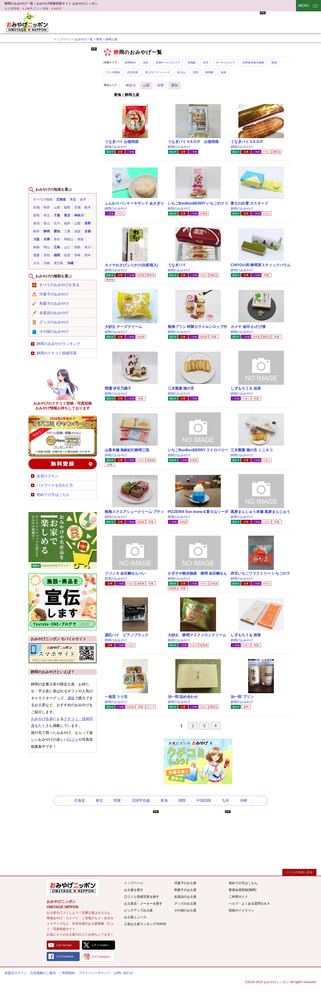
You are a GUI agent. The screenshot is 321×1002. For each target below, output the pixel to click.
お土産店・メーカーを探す (143, 903)
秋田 (46, 207)
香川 (87, 247)
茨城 (77, 207)
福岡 (57, 255)
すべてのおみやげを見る (59, 285)
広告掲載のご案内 (43, 973)
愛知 (174, 85)
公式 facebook (65, 956)
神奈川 (130, 85)
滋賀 (77, 231)
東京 (67, 215)
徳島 (77, 247)
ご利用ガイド (238, 896)
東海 (99, 39)
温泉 (223, 72)
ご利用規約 (67, 973)
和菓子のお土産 (185, 890)
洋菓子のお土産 (185, 883)
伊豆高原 (132, 72)
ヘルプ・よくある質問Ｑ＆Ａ (249, 903)
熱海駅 (192, 62)
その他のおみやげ (54, 331)
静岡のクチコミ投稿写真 (57, 353)
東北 (99, 800)
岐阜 (36, 231)
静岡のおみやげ (116, 147)
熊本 (87, 255)
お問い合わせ (123, 973)
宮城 (36, 207)
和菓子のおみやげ (54, 303)
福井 (67, 223)
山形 (57, 207)
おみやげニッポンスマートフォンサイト (62, 653)
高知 (46, 255)
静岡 (46, 231)
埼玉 (46, 215)
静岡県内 (130, 62)
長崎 (77, 255)
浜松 (145, 62)
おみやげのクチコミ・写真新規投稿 (62, 435)
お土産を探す (133, 890)
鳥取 (80, 239)
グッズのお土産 (185, 903)
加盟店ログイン (16, 973)
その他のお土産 (185, 910)
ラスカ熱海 (113, 72)
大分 (36, 263)
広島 (57, 247)
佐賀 (67, 255)
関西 (182, 800)
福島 (67, 207)
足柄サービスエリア (168, 62)
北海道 (61, 199)
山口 (67, 247)
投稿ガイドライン (241, 910)
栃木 (87, 207)
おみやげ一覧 (84, 39)
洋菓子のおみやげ (54, 294)
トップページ (62, 39)
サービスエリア (225, 62)
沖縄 (70, 263)
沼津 (195, 72)
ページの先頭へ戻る (299, 872)
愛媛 (36, 255)
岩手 (83, 199)
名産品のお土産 (185, 896)
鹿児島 (58, 263)
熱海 (274, 62)
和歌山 (69, 239)
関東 (117, 800)
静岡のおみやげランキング (58, 344)
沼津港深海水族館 (253, 62)
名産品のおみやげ (54, 313)
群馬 (36, 215)
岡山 (46, 247)
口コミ (72, 739)
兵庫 (46, 239)
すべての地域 (42, 199)
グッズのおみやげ (54, 322)
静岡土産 (111, 39)
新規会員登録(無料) (242, 890)
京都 (87, 231)
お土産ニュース (135, 917)
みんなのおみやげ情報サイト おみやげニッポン (73, 887)
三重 (67, 231)
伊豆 (206, 62)
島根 (36, 247)
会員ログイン (48, 476)
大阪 (36, 239)
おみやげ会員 (42, 719)
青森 (73, 199)
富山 (46, 223)
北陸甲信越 (141, 800)
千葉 (57, 215)
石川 (57, 223)
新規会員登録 (62, 464)
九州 (225, 800)
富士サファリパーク (157, 72)
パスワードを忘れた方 (55, 485)
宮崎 (46, 263)
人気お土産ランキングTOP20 (145, 924)
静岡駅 (209, 72)
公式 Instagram (101, 956)
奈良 (57, 239)
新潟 (36, 223)
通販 (71, 698)
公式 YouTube (64, 945)
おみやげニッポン (27, 21)
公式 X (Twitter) (100, 945)
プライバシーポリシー (94, 973)
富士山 (181, 72)
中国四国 (203, 800)
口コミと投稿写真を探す (141, 896)
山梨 (146, 85)
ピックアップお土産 (138, 910)
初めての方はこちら (53, 495)
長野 (160, 85)
